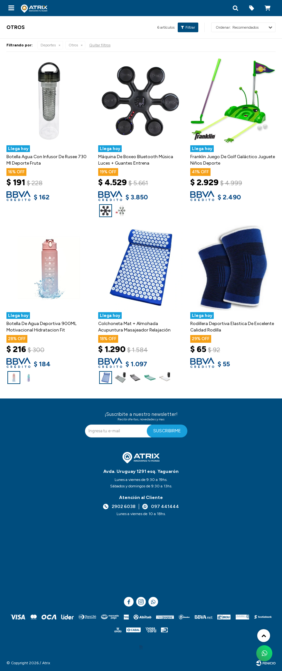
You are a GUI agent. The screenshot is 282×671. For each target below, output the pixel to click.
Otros (73, 45)
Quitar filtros (99, 45)
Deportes (48, 45)
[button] (235, 8)
